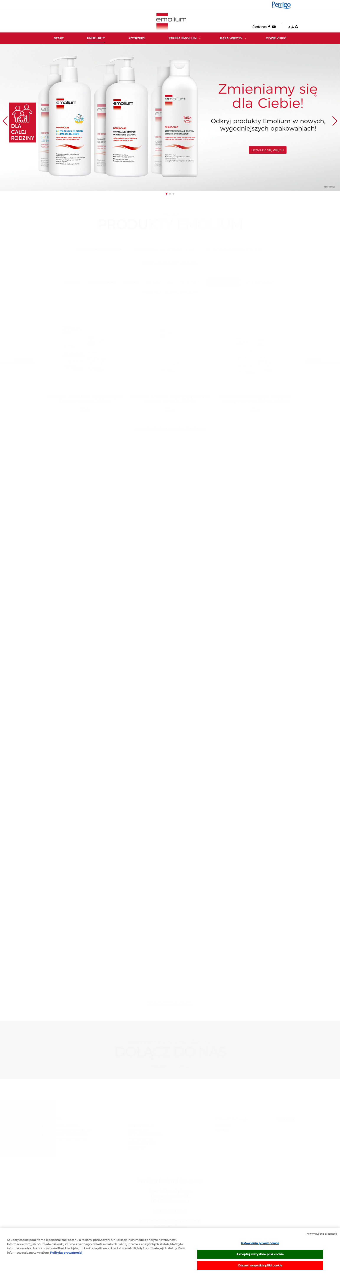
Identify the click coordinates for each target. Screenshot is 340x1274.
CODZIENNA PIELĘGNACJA (99, 249)
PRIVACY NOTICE (140, 1138)
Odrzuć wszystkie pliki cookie (260, 1269)
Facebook (158, 1066)
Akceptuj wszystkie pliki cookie (260, 1258)
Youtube (182, 1066)
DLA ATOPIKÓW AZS (102, 282)
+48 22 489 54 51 (170, 1210)
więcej (85, 408)
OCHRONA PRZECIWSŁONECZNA (235, 249)
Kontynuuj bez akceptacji (321, 1237)
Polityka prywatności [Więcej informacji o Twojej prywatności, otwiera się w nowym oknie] (66, 1256)
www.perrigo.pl (170, 1225)
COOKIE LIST (137, 1147)
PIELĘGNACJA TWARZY (260, 282)
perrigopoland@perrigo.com (170, 1220)
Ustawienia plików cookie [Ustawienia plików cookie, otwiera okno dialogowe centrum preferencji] (260, 1247)
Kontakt (285, 1119)
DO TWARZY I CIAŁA (159, 282)
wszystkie (71, 282)
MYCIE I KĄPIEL (191, 282)
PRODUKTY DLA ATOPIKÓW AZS (170, 264)
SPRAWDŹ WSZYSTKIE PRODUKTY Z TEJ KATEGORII (170, 428)
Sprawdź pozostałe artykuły (170, 1003)
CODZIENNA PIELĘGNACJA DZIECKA (164, 249)
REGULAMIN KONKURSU (145, 1134)
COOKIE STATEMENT (142, 1143)
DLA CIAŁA (131, 282)
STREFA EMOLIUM (141, 1125)
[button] (166, 194)
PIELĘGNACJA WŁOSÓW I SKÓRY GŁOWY (170, 292)
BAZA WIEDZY (138, 1130)
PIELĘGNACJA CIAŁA (223, 282)
